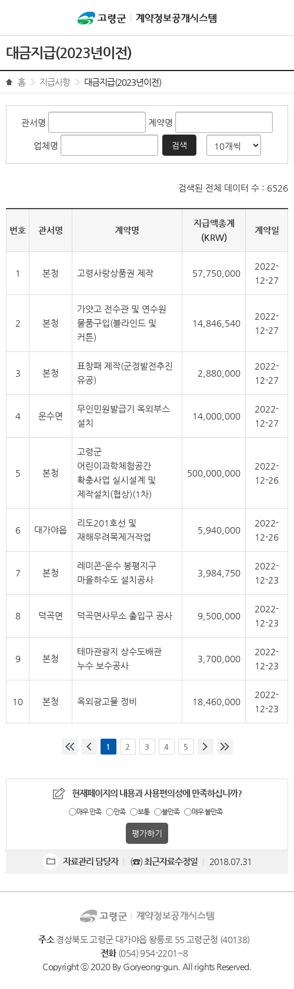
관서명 (33, 123)
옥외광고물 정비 (107, 701)
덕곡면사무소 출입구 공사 (124, 616)
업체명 (46, 145)
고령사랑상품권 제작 (115, 273)
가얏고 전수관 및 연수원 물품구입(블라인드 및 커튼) (121, 323)
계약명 (160, 123)
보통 (143, 811)
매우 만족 (88, 811)
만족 (119, 811)
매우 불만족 (207, 811)
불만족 (170, 811)
